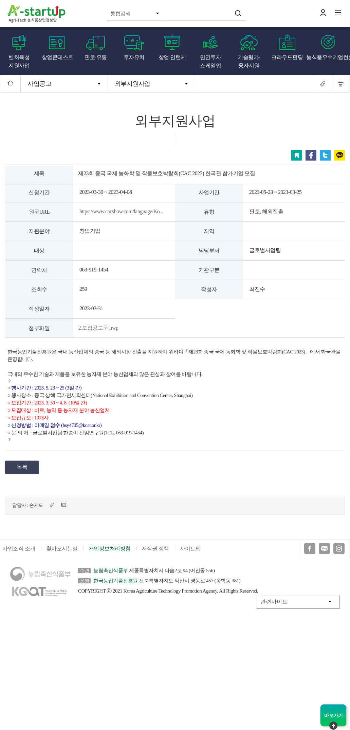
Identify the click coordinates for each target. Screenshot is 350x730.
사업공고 (39, 83)
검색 (238, 13)
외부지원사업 (132, 83)
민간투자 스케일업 (210, 61)
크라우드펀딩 (287, 57)
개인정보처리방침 (110, 548)
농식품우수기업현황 (328, 57)
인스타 (339, 548)
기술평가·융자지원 (249, 61)
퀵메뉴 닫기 (333, 725)
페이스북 (311, 155)
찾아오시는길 (62, 548)
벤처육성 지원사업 (19, 61)
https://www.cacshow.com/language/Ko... (121, 211)
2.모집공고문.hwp (98, 328)
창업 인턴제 (172, 57)
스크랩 (296, 155)
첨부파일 (39, 328)
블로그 (324, 548)
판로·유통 (96, 57)
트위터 (325, 155)
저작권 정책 (155, 548)
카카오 (339, 155)
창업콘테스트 (57, 57)
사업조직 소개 (18, 548)
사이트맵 (190, 548)
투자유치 (134, 57)
